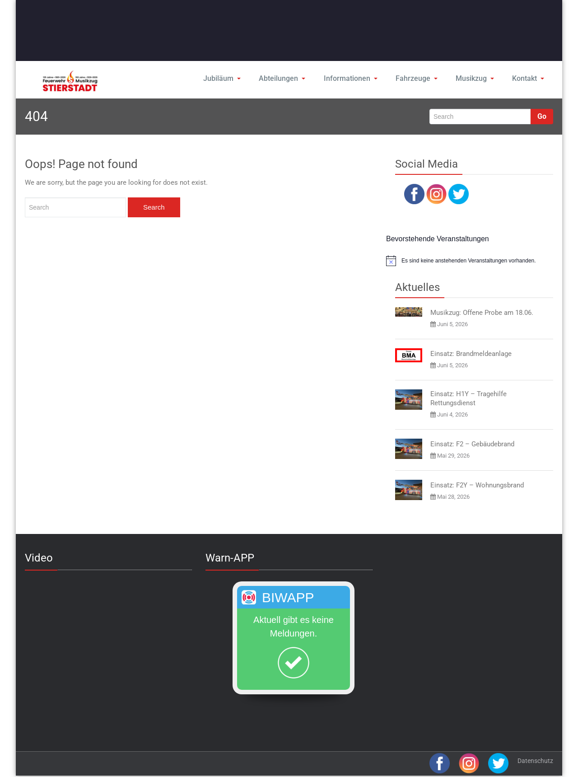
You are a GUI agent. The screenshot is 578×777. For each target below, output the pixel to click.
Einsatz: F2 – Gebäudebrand (472, 444)
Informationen (351, 78)
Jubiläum (224, 78)
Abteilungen (284, 78)
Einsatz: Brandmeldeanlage (471, 354)
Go (541, 116)
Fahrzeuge (416, 78)
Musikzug (474, 78)
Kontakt (528, 78)
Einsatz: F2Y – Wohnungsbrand (477, 485)
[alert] (469, 260)
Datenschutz (535, 760)
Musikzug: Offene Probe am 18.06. (481, 313)
